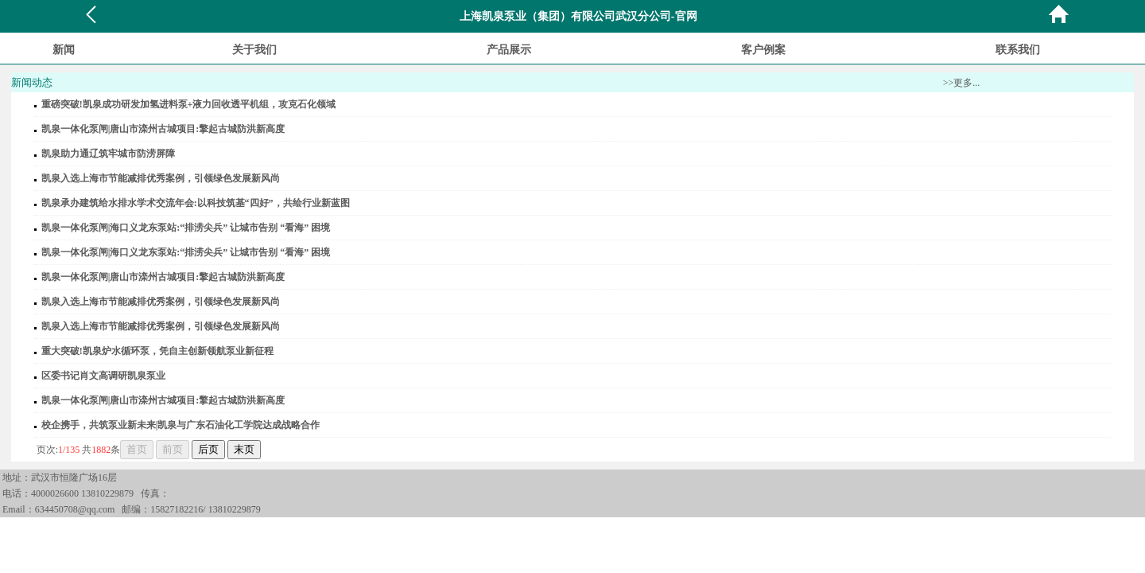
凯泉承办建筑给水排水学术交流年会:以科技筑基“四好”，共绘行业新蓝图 (195, 203)
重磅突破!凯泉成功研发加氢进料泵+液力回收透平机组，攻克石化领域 (188, 104)
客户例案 (763, 50)
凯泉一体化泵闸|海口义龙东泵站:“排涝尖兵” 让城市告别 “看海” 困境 (186, 227)
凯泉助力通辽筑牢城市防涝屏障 (108, 153)
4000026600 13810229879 (82, 493)
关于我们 (254, 50)
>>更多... (961, 82)
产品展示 (509, 50)
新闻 (63, 50)
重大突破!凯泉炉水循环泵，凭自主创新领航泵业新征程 (157, 351)
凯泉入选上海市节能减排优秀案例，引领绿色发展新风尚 (160, 178)
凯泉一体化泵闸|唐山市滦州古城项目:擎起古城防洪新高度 (163, 128)
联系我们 (1018, 50)
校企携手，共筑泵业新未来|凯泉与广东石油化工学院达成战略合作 (180, 425)
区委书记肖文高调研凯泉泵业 (103, 375)
